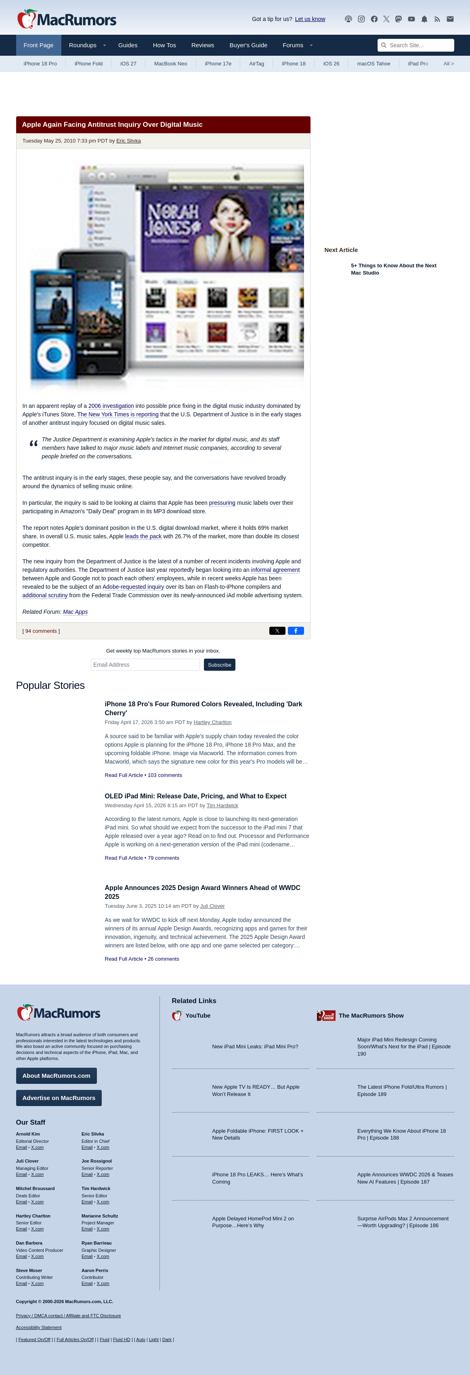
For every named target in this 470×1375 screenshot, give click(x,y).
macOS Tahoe (373, 64)
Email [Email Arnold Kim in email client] (21, 1146)
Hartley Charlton (213, 722)
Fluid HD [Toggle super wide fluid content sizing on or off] (121, 1339)
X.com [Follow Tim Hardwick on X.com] (103, 1200)
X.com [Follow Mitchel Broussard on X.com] (37, 1200)
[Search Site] (416, 45)
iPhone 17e (218, 64)
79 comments (163, 858)
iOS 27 (128, 64)
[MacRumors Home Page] (66, 19)
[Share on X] (277, 631)
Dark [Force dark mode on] (167, 1339)
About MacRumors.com (56, 1074)
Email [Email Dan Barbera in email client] (21, 1255)
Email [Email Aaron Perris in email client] (87, 1282)
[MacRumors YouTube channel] (411, 19)
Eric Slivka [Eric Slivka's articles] (93, 1132)
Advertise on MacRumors (59, 1096)
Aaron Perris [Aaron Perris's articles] (95, 1269)
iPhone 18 (294, 64)
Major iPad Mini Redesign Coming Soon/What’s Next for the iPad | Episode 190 (404, 1045)
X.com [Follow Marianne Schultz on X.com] (103, 1227)
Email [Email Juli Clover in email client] (21, 1173)
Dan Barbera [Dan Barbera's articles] (29, 1241)
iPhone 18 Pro (40, 64)
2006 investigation (111, 406)
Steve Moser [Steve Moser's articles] (29, 1269)
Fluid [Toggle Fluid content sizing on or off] (104, 1339)
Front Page (39, 45)
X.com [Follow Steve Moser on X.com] (37, 1282)
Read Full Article (124, 775)
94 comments (41, 631)
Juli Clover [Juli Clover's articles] (27, 1160)
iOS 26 (331, 64)
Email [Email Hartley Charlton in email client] (21, 1227)
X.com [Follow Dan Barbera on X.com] (37, 1255)
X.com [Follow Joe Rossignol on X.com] (103, 1173)
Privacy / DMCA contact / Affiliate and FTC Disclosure (68, 1315)
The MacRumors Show (371, 1014)
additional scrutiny (45, 595)
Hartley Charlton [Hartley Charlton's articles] (33, 1214)
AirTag (256, 64)
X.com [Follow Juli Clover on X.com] (37, 1173)
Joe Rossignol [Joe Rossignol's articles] (97, 1160)
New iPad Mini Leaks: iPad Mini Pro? (255, 1046)
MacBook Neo (170, 64)
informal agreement (275, 570)
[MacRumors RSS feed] (437, 19)
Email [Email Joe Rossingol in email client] (87, 1173)
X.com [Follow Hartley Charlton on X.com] (37, 1227)
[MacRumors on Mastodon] (398, 19)
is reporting (118, 414)
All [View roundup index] (449, 64)
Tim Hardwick (222, 805)
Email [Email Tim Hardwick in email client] (87, 1200)
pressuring (222, 503)
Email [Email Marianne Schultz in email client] (87, 1227)
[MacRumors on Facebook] (374, 19)
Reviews (202, 45)
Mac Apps (75, 612)
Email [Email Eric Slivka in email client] (87, 1146)
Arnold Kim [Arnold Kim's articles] (28, 1132)
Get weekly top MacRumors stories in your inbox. (163, 651)
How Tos (164, 45)
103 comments (165, 775)
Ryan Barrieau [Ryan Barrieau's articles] (97, 1241)
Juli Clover (212, 906)
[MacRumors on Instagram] (361, 19)
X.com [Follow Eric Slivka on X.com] (103, 1146)
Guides (128, 45)
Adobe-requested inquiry (133, 587)
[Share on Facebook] (296, 631)
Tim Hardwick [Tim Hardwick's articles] (96, 1187)
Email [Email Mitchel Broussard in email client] (21, 1200)
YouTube (198, 1014)
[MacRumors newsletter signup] (450, 19)
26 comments (163, 959)
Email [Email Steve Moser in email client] (21, 1282)
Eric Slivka (128, 141)
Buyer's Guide (249, 45)
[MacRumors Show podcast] (348, 19)
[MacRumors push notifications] (424, 19)
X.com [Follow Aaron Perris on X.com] (103, 1282)
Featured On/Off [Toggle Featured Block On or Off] (34, 1339)
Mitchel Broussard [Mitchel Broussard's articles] (35, 1187)
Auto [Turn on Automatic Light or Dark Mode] (140, 1339)
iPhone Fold (89, 64)
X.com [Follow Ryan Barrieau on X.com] (103, 1255)
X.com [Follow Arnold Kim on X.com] (37, 1146)
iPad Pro (418, 64)
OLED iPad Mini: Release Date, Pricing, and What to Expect (201, 796)
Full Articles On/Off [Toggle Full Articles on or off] (75, 1339)
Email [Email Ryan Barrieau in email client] (87, 1255)
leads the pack (143, 536)
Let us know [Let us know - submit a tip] (310, 19)
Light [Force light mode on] (154, 1339)
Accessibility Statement (39, 1327)
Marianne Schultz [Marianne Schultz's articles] (100, 1214)
